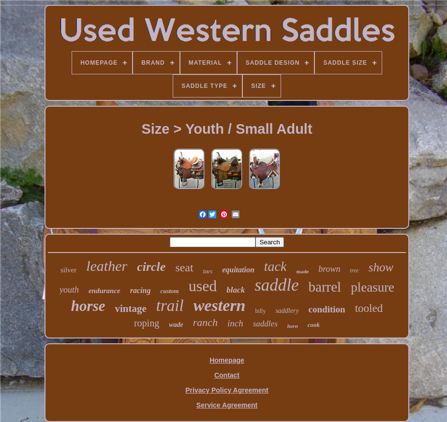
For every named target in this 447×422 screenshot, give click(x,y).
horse (88, 305)
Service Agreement (226, 405)
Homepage (226, 360)
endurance (104, 291)
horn (292, 326)
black (235, 290)
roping (146, 323)
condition (327, 309)
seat (184, 267)
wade (176, 324)
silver (68, 270)
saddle (276, 285)
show (381, 267)
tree (354, 270)
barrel (325, 287)
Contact (226, 375)
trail (170, 305)
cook (314, 324)
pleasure (372, 287)
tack (275, 266)
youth (69, 290)
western (220, 305)
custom (169, 291)
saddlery (286, 310)
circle (151, 267)
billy (260, 311)
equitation (238, 270)
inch (235, 323)
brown (329, 269)
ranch (205, 322)
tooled (369, 308)
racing (140, 290)
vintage (131, 308)
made (302, 271)
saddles (265, 323)
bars (207, 271)
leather (106, 266)
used (203, 286)
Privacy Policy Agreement (226, 390)
